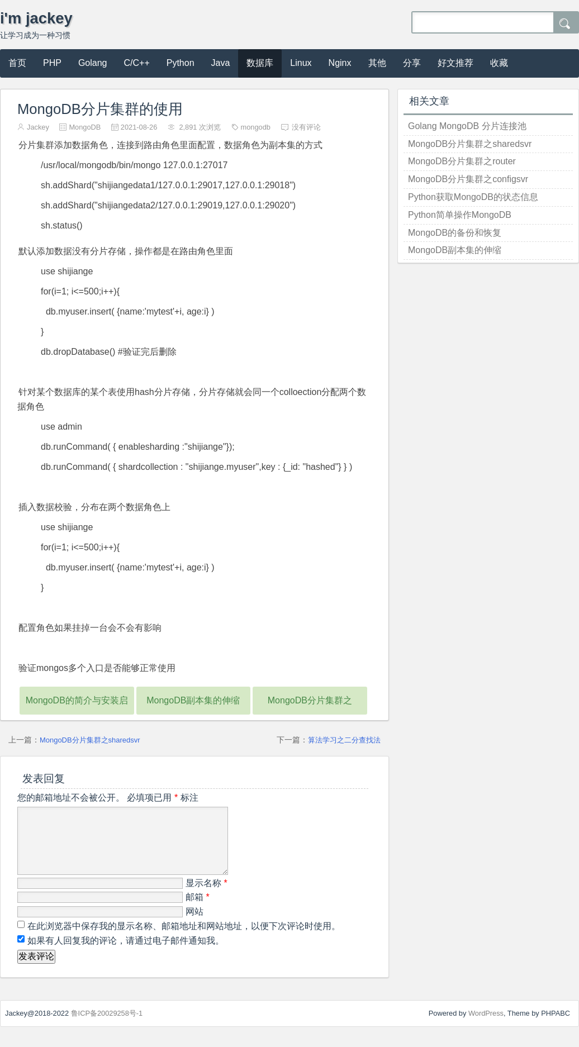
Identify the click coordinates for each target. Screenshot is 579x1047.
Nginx (340, 63)
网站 (194, 925)
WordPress (486, 1026)
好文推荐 (455, 63)
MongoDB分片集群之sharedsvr (90, 740)
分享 (412, 63)
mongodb (255, 127)
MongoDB (85, 127)
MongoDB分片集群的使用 (100, 109)
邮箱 (198, 910)
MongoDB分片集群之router (462, 161)
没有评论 (306, 127)
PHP (52, 63)
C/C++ (137, 63)
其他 (377, 63)
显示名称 (206, 896)
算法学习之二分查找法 (344, 740)
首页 (17, 63)
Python (180, 63)
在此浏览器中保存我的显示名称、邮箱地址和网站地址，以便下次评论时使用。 (183, 939)
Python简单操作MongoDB (459, 215)
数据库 (259, 63)
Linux (300, 63)
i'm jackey (36, 18)
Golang (92, 63)
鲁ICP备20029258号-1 (107, 1026)
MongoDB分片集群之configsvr (468, 179)
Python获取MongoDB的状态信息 (473, 197)
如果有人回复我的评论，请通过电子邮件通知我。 (124, 954)
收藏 (499, 63)
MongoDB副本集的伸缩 (193, 700)
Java (220, 63)
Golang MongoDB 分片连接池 (467, 126)
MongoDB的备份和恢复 (454, 232)
